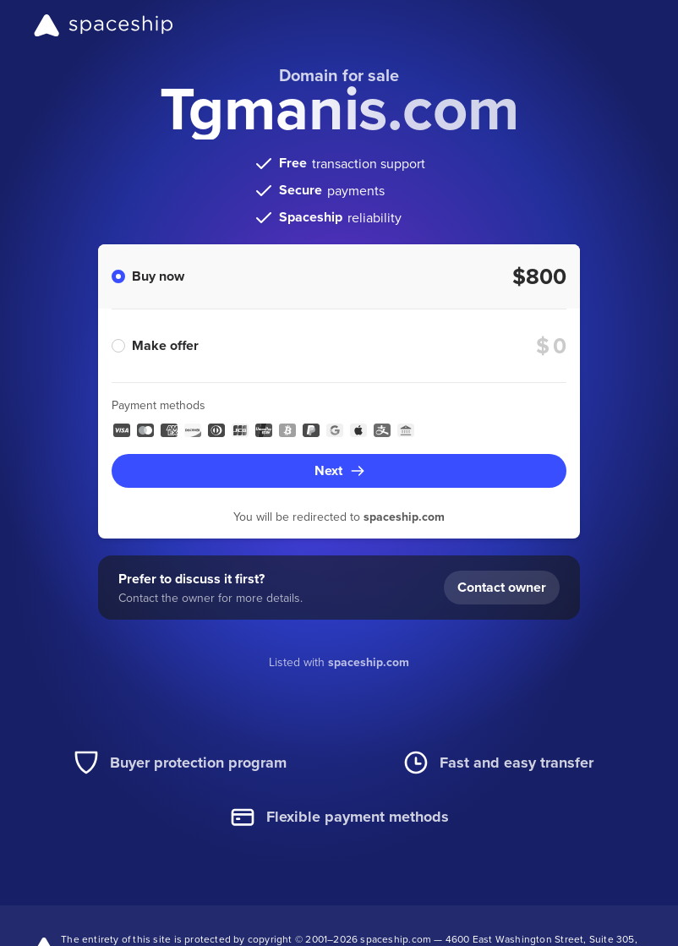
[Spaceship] (103, 25)
